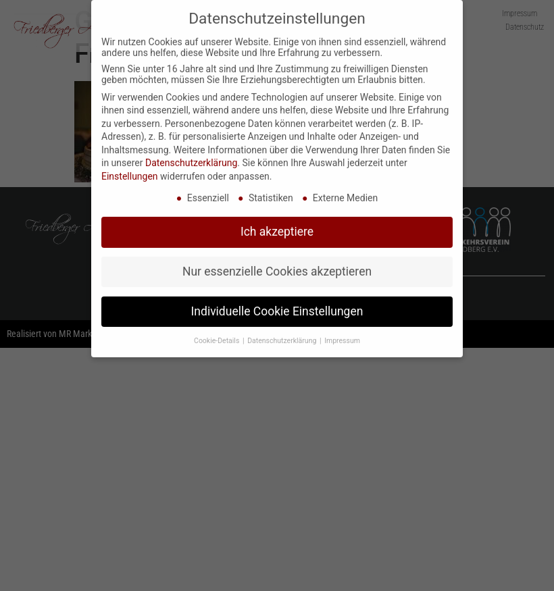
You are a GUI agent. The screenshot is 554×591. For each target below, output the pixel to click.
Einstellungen (129, 170)
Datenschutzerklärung (191, 157)
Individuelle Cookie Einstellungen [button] (277, 305)
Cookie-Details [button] (217, 334)
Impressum (342, 334)
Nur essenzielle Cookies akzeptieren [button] (277, 265)
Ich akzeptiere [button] (277, 225)
